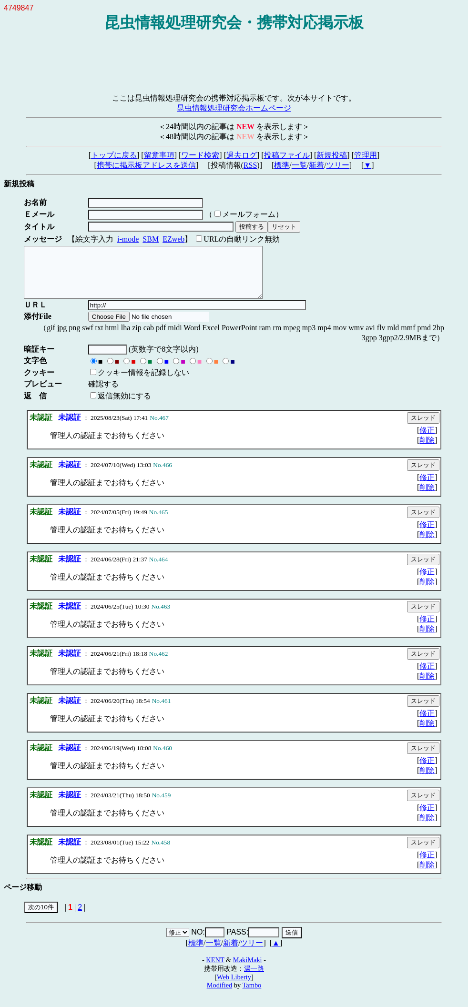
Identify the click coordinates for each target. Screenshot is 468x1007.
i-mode (128, 239)
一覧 (299, 165)
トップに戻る (114, 155)
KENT (215, 970)
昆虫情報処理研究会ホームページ (234, 108)
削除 (427, 450)
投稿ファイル (287, 155)
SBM (150, 239)
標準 (281, 165)
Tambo (252, 995)
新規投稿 (331, 155)
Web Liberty (234, 987)
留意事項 (159, 155)
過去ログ (241, 155)
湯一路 (254, 978)
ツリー (337, 165)
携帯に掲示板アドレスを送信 (146, 165)
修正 (427, 440)
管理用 (365, 155)
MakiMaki (247, 970)
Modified (220, 995)
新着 (316, 165)
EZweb (173, 239)
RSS (250, 165)
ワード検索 (200, 155)
